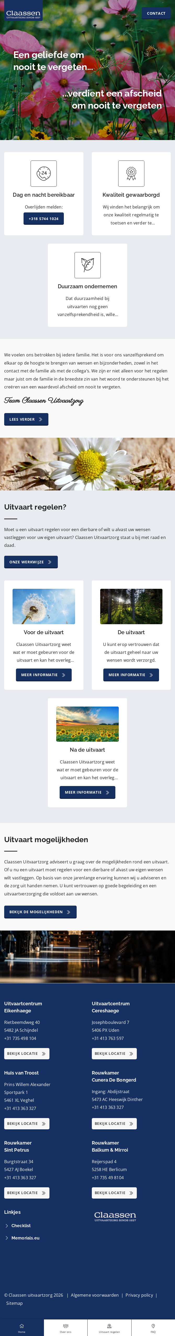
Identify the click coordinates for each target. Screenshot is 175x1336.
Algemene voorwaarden (95, 1295)
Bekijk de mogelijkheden (40, 912)
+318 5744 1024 (44, 218)
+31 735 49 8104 (108, 1177)
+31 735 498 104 (20, 1038)
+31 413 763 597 (108, 1038)
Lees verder (26, 419)
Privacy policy (139, 1295)
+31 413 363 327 (20, 1108)
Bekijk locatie (27, 1054)
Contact (156, 13)
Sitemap (14, 1303)
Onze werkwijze (31, 562)
